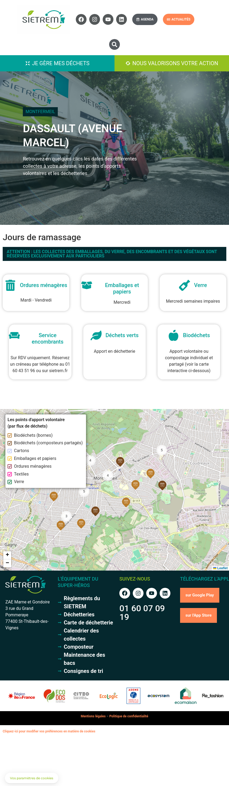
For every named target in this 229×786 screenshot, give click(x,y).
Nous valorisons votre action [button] (175, 63)
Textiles (18, 474)
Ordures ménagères (30, 466)
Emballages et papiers (32, 458)
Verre (16, 481)
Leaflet (220, 568)
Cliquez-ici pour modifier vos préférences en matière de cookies (49, 731)
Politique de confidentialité (128, 716)
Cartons (18, 450)
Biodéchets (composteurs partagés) (45, 442)
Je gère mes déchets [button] (61, 63)
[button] (114, 44)
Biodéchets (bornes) (30, 435)
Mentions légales (93, 716)
